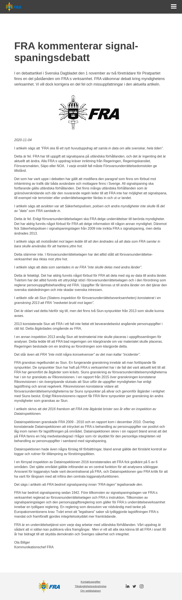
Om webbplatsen (90, 590)
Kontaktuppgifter (90, 581)
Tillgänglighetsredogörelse (90, 586)
